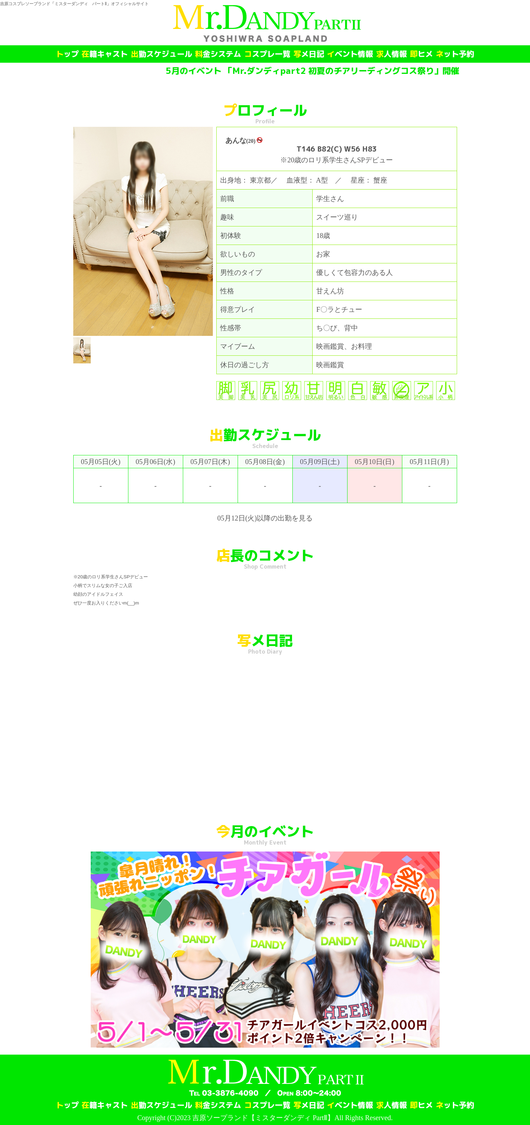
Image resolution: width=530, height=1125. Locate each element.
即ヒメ (421, 54)
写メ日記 (308, 54)
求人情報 (391, 54)
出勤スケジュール (161, 54)
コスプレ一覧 (267, 54)
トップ (67, 54)
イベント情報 (350, 54)
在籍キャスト (105, 54)
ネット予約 (455, 54)
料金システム (218, 54)
